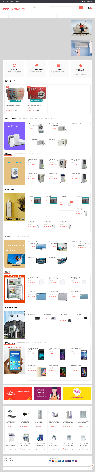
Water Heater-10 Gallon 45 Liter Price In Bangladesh (63, 197)
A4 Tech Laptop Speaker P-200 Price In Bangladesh (26, 422)
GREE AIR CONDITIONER (23, 118)
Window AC (52, 118)
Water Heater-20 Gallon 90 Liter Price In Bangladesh (31, 197)
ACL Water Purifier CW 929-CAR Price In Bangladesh (39, 422)
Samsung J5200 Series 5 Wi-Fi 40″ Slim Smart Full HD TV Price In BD (33, 257)
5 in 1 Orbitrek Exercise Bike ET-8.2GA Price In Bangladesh (11, 422)
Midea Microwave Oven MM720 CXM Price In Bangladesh (79, 315)
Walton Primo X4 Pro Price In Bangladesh (32, 366)
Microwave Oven (10, 307)
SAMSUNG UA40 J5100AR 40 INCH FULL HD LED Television (83, 245)
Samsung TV (24, 236)
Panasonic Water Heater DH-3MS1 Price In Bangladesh (79, 210)
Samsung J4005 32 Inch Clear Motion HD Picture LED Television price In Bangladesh (33, 244)
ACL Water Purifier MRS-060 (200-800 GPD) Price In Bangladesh (40, 445)
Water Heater (9, 189)
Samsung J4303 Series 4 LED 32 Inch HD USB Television (54, 243)
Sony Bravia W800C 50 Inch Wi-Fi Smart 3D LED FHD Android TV (54, 257)
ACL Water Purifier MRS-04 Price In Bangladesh (11, 444)
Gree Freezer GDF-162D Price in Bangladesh (54, 278)
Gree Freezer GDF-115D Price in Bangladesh (75, 278)
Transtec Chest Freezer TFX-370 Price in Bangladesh (76, 293)
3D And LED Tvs (10, 236)
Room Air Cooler (37, 154)
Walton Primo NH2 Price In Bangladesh (76, 349)
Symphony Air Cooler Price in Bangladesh (32, 160)
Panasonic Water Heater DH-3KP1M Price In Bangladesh (31, 224)
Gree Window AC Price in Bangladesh (54, 138)
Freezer (7, 271)
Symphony (40, 343)
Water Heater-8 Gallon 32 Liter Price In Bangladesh (79, 197)
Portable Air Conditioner (34, 118)
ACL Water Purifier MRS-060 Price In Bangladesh (54, 444)
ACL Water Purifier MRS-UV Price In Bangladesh (83, 444)
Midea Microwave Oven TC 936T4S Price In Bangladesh (63, 315)
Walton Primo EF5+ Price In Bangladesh (54, 349)
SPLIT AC (42, 118)
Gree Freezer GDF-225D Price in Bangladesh (33, 278)
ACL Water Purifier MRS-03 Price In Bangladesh (83, 422)
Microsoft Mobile (21, 343)
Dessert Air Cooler (19, 154)
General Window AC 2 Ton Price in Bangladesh (33, 138)
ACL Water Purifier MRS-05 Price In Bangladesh (26, 444)
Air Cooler (8, 153)
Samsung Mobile (34, 343)
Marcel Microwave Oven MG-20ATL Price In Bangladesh (31, 315)
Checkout (17, 1)
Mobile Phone (9, 342)
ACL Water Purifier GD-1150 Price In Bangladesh (54, 422)
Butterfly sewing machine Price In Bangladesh (13, 106)
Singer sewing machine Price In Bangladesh (34, 106)
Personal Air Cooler (28, 154)
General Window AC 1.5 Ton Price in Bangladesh (54, 124)
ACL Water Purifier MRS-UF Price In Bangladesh (68, 444)
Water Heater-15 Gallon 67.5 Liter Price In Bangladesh (47, 197)
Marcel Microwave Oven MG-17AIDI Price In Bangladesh (47, 315)
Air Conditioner (10, 118)
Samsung (28, 343)
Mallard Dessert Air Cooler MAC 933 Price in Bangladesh (33, 125)
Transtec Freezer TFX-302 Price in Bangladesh (33, 292)
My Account (5, 1)
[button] (91, 8)
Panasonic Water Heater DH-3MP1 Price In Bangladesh (47, 224)
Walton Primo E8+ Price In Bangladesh (76, 366)
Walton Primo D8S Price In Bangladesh (54, 366)
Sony (28, 236)
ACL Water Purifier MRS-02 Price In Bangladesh (68, 422)
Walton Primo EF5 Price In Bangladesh (33, 349)
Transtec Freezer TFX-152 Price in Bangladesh (54, 292)
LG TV (19, 236)
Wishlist (11, 1)
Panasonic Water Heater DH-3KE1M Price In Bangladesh (63, 224)
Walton (47, 118)
